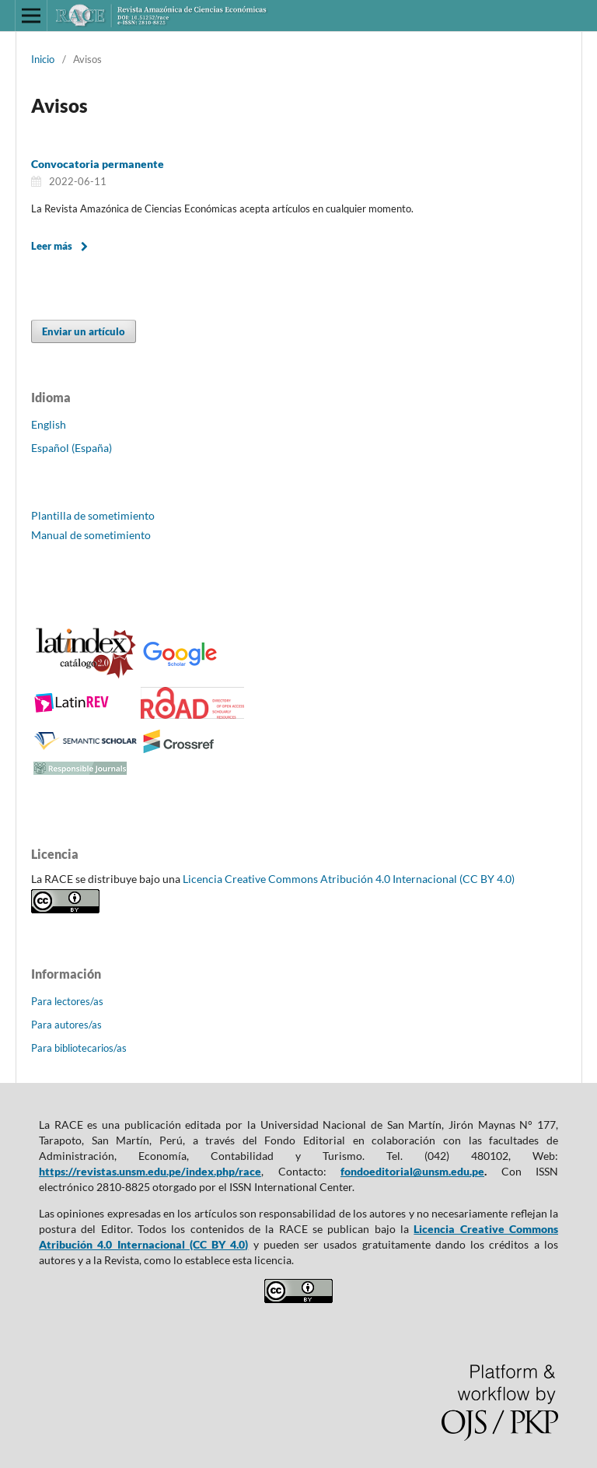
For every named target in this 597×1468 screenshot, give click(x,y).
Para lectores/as (67, 1001)
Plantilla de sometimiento (93, 515)
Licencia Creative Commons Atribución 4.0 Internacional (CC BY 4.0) (349, 878)
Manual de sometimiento (91, 534)
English (48, 424)
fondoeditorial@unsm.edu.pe (412, 1171)
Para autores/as (66, 1024)
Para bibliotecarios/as (79, 1048)
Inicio (42, 59)
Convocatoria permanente (97, 163)
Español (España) (71, 447)
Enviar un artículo (83, 331)
